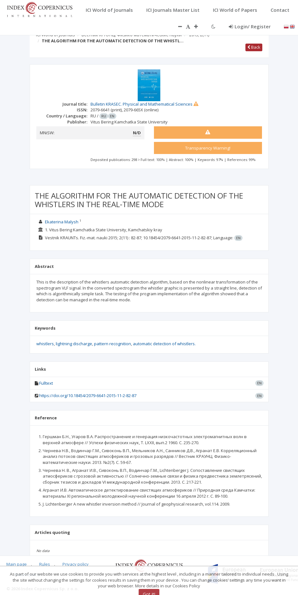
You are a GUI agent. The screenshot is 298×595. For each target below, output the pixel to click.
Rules (44, 564)
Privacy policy (75, 564)
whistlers (45, 343)
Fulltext (46, 383)
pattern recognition (112, 343)
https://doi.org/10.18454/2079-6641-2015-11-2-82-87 (87, 395)
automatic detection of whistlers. (164, 343)
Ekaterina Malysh (61, 222)
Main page (16, 564)
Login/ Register (250, 26)
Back (253, 47)
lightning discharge (74, 343)
